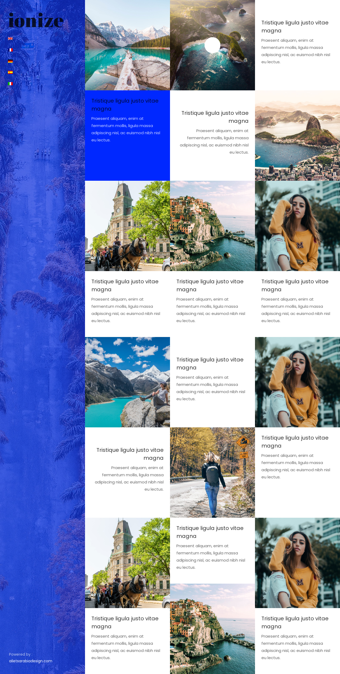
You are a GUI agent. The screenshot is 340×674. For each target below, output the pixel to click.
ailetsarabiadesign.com (30, 661)
